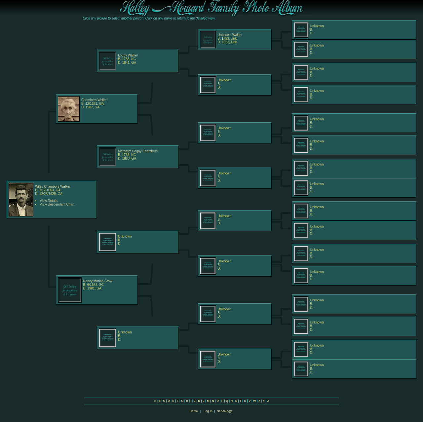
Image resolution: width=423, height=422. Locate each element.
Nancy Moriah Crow (97, 281)
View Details (49, 201)
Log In (208, 411)
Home (193, 411)
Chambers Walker (94, 100)
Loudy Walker (128, 55)
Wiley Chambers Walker (52, 186)
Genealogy (224, 411)
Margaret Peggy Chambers (138, 151)
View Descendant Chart (57, 204)
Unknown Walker (229, 35)
